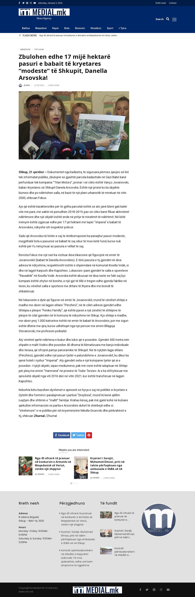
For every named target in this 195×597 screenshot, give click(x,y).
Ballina (26, 28)
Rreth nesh (161, 3)
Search (133, 45)
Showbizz (95, 28)
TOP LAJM (39, 49)
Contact (173, 3)
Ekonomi (80, 28)
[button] (71, 483)
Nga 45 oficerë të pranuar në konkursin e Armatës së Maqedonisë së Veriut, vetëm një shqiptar (78, 35)
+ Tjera (122, 28)
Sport (110, 28)
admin (27, 85)
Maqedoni (41, 28)
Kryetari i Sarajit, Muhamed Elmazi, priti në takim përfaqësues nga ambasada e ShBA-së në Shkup (107, 465)
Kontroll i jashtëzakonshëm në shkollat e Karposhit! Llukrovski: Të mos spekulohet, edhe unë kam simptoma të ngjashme (77, 559)
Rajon (55, 28)
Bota (66, 28)
